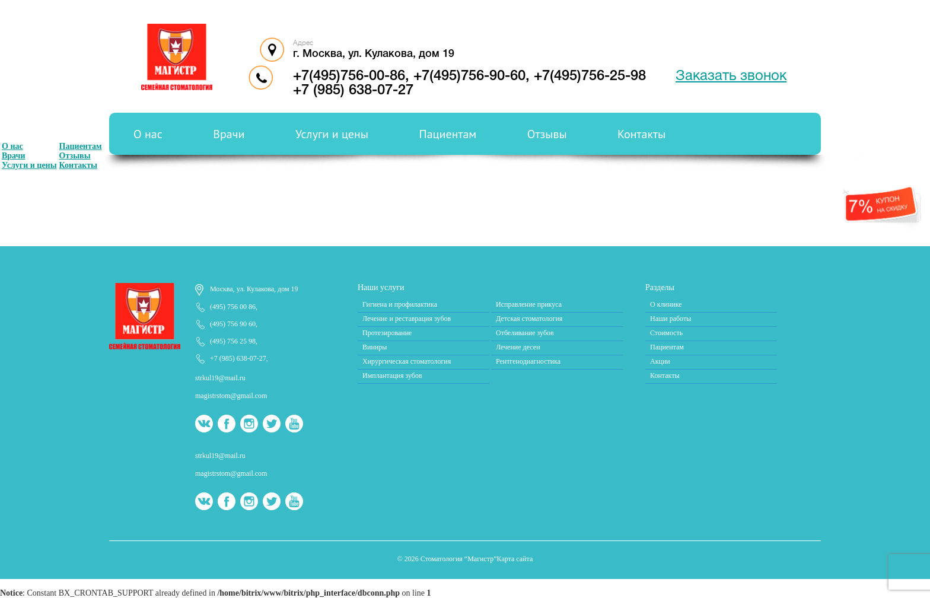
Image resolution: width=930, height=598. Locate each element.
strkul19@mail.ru (220, 378)
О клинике (666, 304)
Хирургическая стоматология (406, 361)
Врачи (228, 134)
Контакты (641, 134)
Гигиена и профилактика (399, 304)
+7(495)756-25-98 (590, 76)
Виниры (374, 347)
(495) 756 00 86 (233, 307)
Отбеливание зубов (525, 333)
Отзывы (547, 134)
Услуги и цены (331, 134)
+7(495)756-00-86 (349, 76)
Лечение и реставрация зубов (406, 318)
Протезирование (387, 333)
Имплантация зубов (392, 375)
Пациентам (448, 134)
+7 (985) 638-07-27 (353, 90)
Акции (660, 361)
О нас (148, 134)
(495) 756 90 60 (233, 324)
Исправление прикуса (529, 304)
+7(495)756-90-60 (469, 76)
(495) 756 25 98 (233, 341)
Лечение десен (518, 347)
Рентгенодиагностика (528, 361)
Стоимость (666, 333)
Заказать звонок (731, 76)
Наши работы (670, 318)
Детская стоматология (529, 318)
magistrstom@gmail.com (231, 396)
